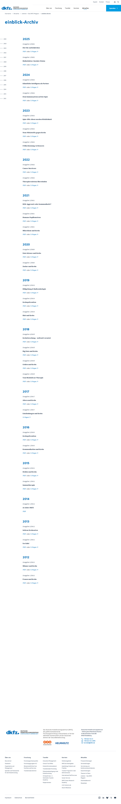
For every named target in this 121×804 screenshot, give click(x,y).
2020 (10, 62)
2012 (10, 98)
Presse (108, 2)
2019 (10, 66)
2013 (10, 94)
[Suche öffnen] (118, 2)
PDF (24, 51)
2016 (10, 80)
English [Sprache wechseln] (95, 2)
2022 (10, 53)
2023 (10, 48)
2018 (10, 71)
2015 (10, 85)
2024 (10, 44)
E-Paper (34, 51)
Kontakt (101, 2)
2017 (10, 76)
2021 (10, 57)
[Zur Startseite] (15, 8)
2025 (10, 39)
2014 (10, 89)
